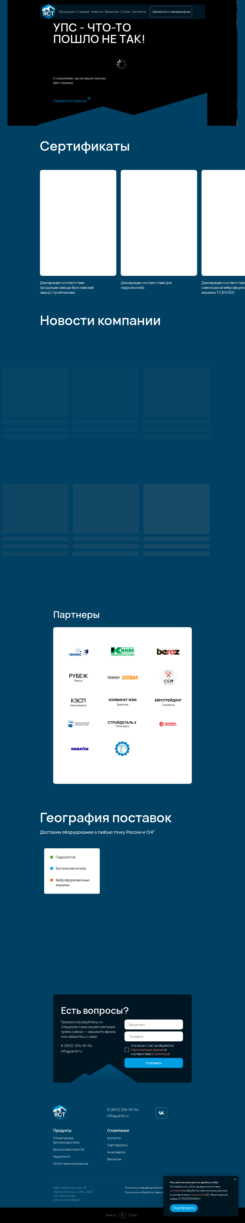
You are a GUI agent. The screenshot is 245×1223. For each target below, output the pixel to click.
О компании (118, 1130)
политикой (198, 1195)
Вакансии (112, 11)
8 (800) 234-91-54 (76, 1045)
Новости (97, 11)
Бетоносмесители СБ (68, 1149)
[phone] (153, 1036)
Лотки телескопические (70, 1163)
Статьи (125, 11)
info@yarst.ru (71, 1051)
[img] (48, 11)
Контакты (139, 11)
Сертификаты (117, 1145)
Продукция (67, 11)
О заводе (82, 11)
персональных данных (147, 1050)
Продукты (62, 1130)
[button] (171, 11)
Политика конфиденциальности (145, 1187)
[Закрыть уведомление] (235, 1179)
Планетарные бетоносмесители (66, 1140)
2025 (89, 1192)
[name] (153, 1024)
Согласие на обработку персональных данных (154, 1192)
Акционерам (116, 1152)
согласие (176, 1190)
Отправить (154, 1063)
